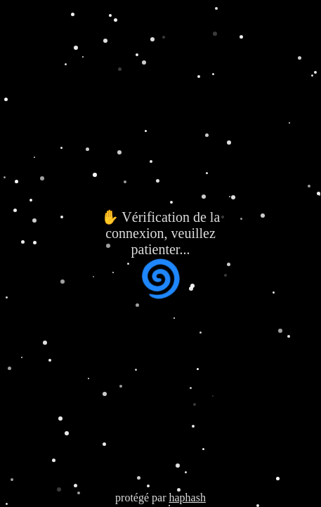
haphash (187, 497)
